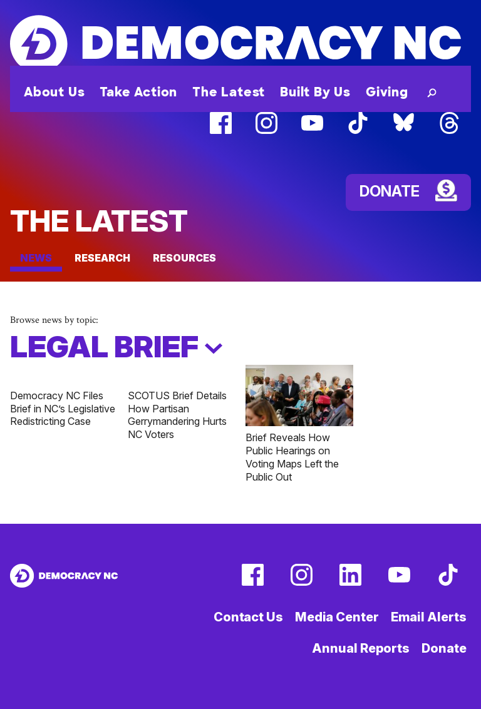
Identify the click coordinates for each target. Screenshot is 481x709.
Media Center (337, 617)
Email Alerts (429, 617)
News (36, 258)
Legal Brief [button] (116, 347)
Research (102, 258)
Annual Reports (361, 648)
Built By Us (315, 92)
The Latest (228, 92)
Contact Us (248, 617)
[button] (429, 92)
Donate (444, 648)
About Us (54, 92)
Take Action (138, 92)
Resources (184, 258)
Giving (387, 92)
